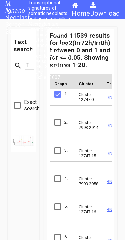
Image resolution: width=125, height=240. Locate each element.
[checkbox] (27, 105)
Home (81, 9)
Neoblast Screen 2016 (17, 17)
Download (105, 9)
